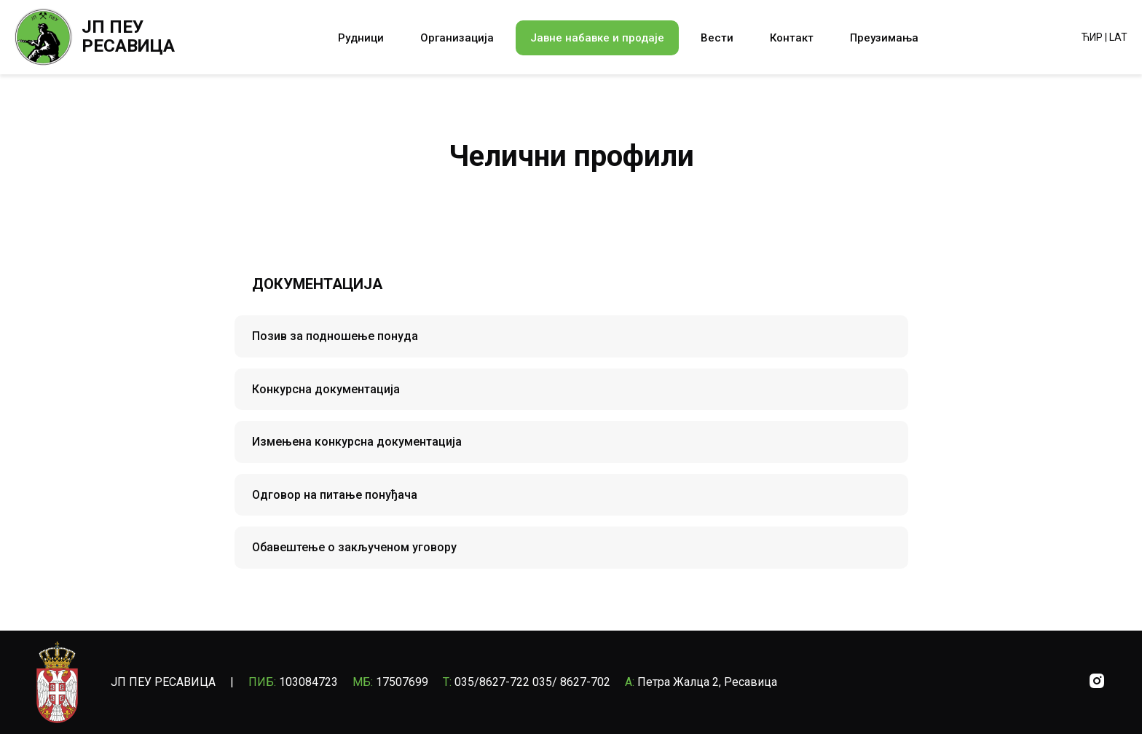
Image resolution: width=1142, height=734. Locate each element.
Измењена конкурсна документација (357, 442)
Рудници (361, 37)
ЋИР (1092, 37)
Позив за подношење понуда (335, 336)
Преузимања (884, 37)
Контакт (792, 37)
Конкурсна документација (326, 389)
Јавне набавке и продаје (597, 37)
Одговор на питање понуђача (334, 495)
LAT (1118, 37)
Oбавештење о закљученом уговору (354, 547)
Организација (457, 37)
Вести (717, 37)
